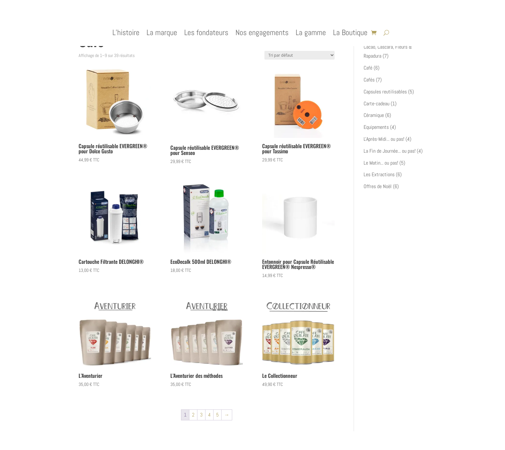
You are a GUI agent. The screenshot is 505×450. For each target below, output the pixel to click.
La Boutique (350, 33)
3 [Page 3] (201, 414)
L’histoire (125, 33)
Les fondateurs (206, 33)
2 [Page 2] (193, 414)
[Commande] (299, 55)
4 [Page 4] (209, 414)
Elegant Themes (113, 441)
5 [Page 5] (217, 414)
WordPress (158, 441)
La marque (162, 33)
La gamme (311, 33)
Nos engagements (262, 33)
